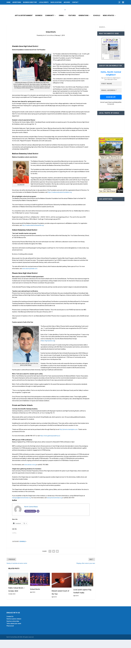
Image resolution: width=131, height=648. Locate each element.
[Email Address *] (111, 98)
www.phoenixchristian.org (54, 506)
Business (38, 24)
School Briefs (35, 597)
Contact (75, 2)
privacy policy (117, 110)
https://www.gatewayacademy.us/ (50, 444)
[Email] (38, 519)
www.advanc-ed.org (30, 473)
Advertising (16, 2)
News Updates (108, 24)
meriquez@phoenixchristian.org (21, 506)
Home (8, 2)
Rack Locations (56, 2)
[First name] (111, 92)
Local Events (43, 2)
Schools (96, 24)
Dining (61, 24)
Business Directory (30, 2)
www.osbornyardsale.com (29, 277)
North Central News (48, 43)
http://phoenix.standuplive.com (68, 437)
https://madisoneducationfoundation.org (60, 200)
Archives (67, 2)
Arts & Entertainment (24, 24)
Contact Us (10, 625)
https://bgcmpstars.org (48, 349)
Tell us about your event (14, 632)
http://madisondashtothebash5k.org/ (33, 233)
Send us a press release (14, 627)
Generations (83, 24)
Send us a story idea (13, 629)
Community (49, 24)
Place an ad (10, 634)
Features (72, 24)
